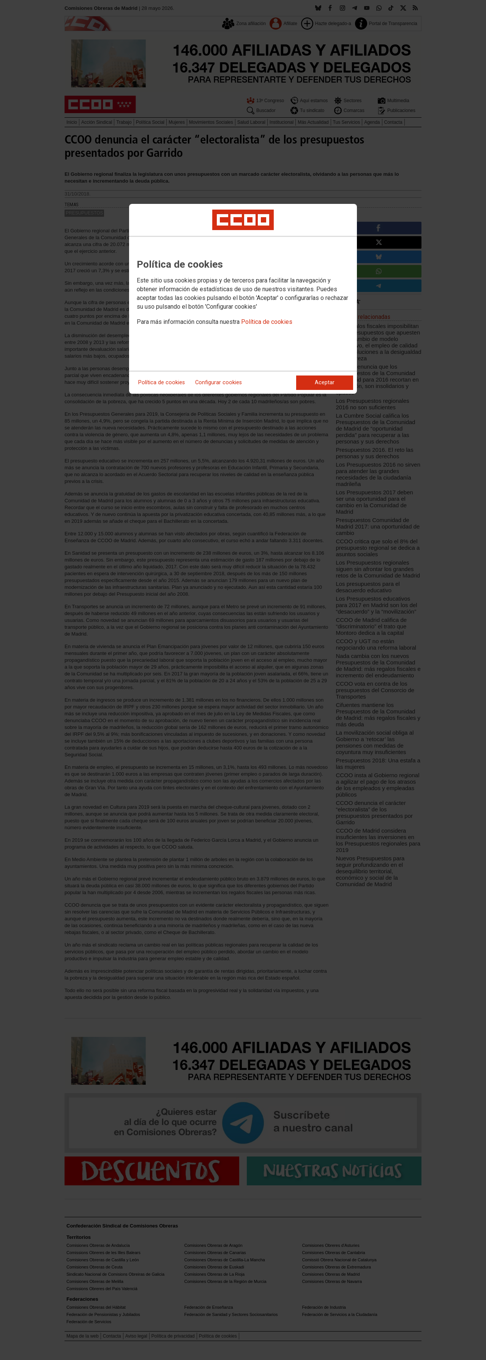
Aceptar (325, 382)
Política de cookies (266, 321)
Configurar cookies (218, 382)
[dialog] (243, 299)
